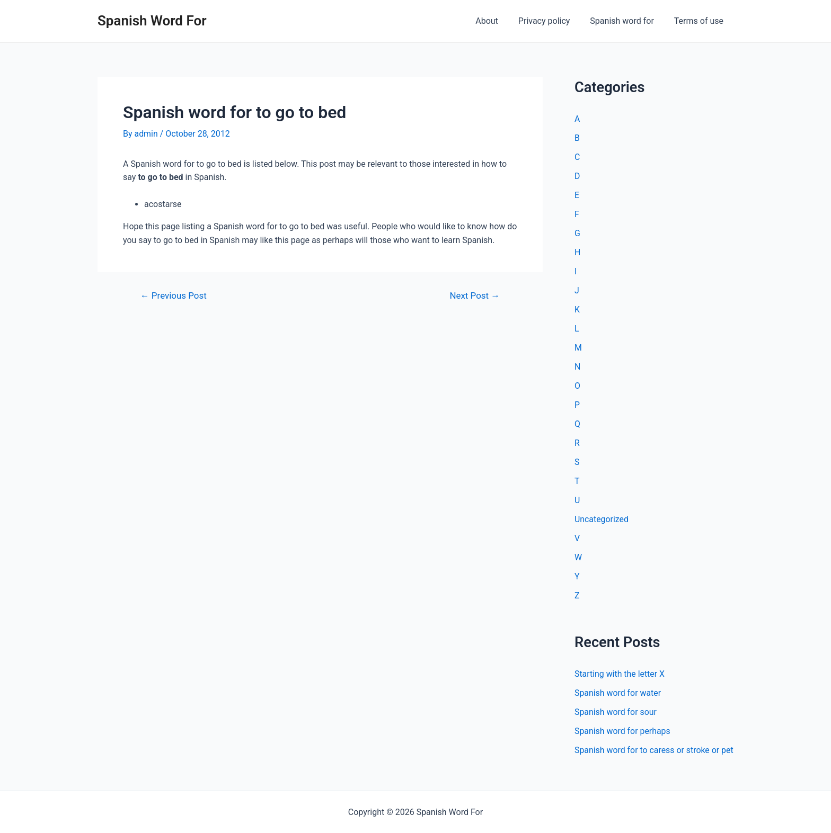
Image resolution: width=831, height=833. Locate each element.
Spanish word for (626, 21)
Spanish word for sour (615, 712)
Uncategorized (601, 519)
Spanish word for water (617, 693)
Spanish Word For (152, 21)
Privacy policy (552, 21)
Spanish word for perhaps (622, 731)
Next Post (474, 295)
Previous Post (173, 295)
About (498, 21)
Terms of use (700, 21)
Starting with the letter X (619, 674)
